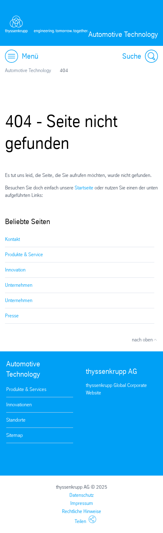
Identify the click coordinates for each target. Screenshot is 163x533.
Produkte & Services (26, 389)
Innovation (15, 270)
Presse (12, 316)
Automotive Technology (28, 70)
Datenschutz (81, 495)
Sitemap (14, 435)
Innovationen (19, 405)
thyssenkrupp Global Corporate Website (116, 389)
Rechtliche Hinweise (81, 511)
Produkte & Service (24, 254)
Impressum (81, 503)
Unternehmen (18, 285)
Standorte (16, 420)
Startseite (84, 188)
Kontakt (12, 239)
